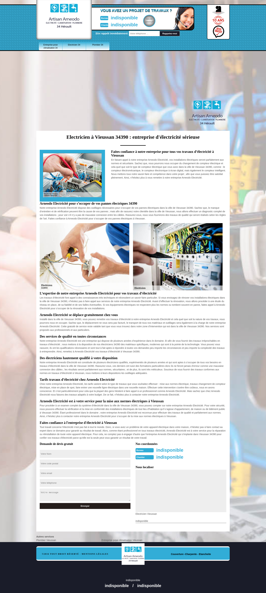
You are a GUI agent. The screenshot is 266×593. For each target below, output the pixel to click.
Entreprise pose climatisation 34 (50, 46)
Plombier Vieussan (46, 539)
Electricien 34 (74, 45)
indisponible (123, 17)
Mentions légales (95, 553)
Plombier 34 (97, 45)
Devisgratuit (148, 20)
